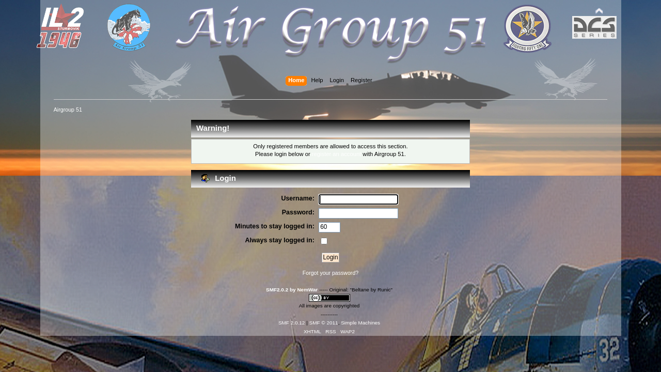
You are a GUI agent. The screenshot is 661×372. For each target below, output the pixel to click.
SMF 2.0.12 (291, 323)
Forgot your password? (330, 273)
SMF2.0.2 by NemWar (292, 289)
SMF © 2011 (323, 323)
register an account (336, 154)
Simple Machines (360, 323)
